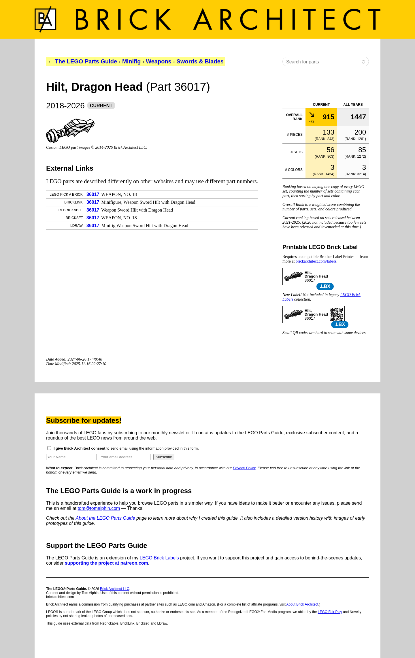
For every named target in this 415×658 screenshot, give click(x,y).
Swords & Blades (200, 61)
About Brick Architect (302, 604)
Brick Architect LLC (114, 589)
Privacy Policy (244, 468)
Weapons (158, 61)
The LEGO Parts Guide (86, 61)
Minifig (131, 61)
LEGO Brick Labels (159, 557)
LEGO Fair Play (330, 612)
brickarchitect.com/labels (316, 261)
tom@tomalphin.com (99, 508)
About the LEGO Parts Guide (105, 518)
